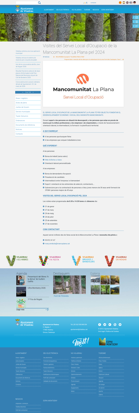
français (131, 2)
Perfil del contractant (49, 378)
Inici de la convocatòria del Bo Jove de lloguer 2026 (28, 65)
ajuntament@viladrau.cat (79, 329)
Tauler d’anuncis (48, 371)
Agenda (73, 384)
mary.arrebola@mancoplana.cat (57, 244)
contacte (93, 2)
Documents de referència (25, 125)
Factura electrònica (48, 367)
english (127, 2)
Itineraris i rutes (75, 367)
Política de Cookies (112, 331)
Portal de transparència (50, 361)
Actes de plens (21, 103)
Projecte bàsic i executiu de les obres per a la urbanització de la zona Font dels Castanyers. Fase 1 (92, 59)
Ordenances (20, 121)
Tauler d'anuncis (22, 116)
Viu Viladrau (77, 10)
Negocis (96, 10)
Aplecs (101, 367)
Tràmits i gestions (48, 364)
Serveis (73, 371)
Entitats (73, 378)
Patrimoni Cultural (104, 374)
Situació (101, 378)
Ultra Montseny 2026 (37, 288)
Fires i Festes (75, 364)
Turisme (87, 10)
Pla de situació (75, 381)
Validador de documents (50, 381)
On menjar (102, 384)
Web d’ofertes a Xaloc (53, 160)
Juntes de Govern (22, 107)
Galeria (101, 394)
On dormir (101, 388)
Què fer (101, 391)
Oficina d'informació (104, 357)
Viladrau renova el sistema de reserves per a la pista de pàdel (26, 59)
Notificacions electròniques (51, 374)
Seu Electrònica (62, 10)
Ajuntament (49, 10)
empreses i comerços (22, 403)
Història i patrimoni (76, 357)
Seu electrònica (47, 357)
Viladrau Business (21, 407)
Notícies (19, 129)
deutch (134, 2)
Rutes (100, 364)
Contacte (19, 134)
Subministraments (76, 374)
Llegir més (20, 310)
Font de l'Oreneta (61, 296)
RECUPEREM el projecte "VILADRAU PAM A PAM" (70, 57)
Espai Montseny (107, 10)
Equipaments (75, 388)
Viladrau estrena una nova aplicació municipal (28, 52)
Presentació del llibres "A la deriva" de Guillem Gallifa (38, 279)
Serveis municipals (23, 112)
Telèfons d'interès (76, 361)
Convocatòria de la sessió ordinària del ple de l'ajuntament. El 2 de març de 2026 (28, 84)
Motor (72, 391)
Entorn (101, 371)
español (123, 2)
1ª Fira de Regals (35, 299)
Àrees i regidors (22, 98)
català (120, 2)
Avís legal (101, 331)
